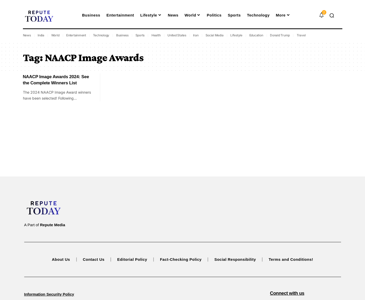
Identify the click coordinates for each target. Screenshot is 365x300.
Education (256, 35)
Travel (301, 35)
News (27, 35)
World (55, 35)
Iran (196, 35)
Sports (140, 35)
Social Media (215, 35)
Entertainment (76, 35)
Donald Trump (280, 35)
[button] (331, 15)
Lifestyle (236, 35)
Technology (101, 35)
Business (122, 35)
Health (156, 35)
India (41, 35)
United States (176, 35)
